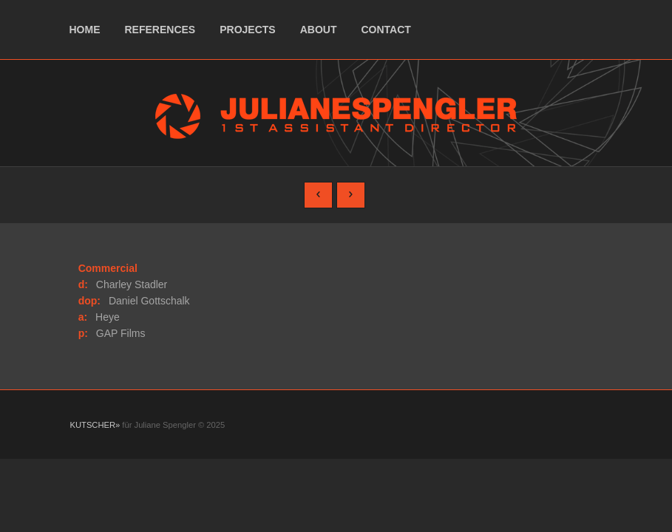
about (318, 29)
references (160, 29)
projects (247, 29)
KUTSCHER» (95, 424)
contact (385, 29)
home (85, 29)
